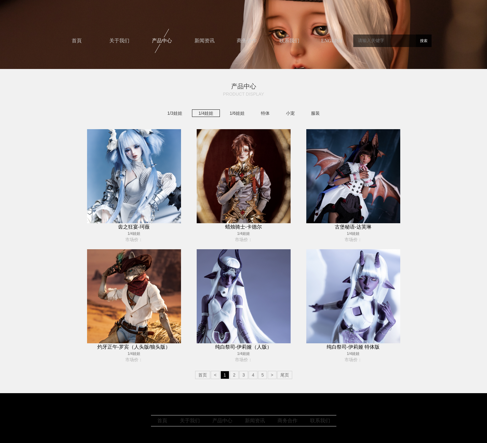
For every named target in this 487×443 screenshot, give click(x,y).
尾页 (284, 374)
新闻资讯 (204, 40)
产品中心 (162, 40)
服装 (315, 113)
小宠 (290, 113)
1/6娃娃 (237, 113)
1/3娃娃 (174, 113)
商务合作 (247, 40)
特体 (265, 113)
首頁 (77, 40)
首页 (202, 374)
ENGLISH (331, 40)
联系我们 (289, 40)
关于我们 (119, 40)
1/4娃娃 (206, 113)
